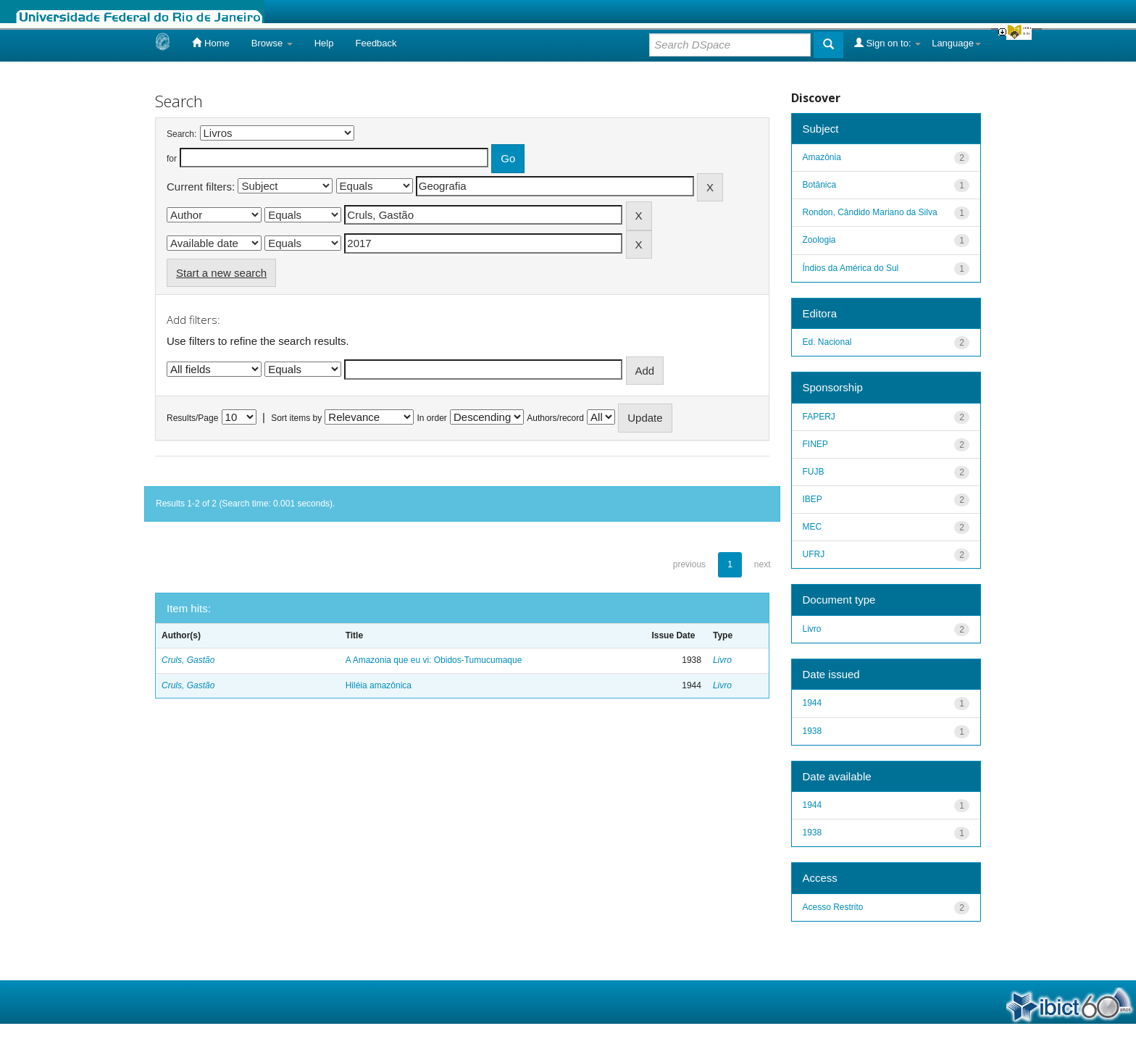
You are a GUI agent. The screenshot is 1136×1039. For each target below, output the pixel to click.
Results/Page (192, 418)
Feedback (375, 43)
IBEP (812, 499)
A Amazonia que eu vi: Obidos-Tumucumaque (434, 660)
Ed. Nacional (827, 342)
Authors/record (555, 418)
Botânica (820, 185)
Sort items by (296, 418)
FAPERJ (819, 417)
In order (432, 418)
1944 (812, 703)
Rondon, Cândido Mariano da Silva (870, 212)
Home (210, 43)
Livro (722, 660)
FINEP (815, 444)
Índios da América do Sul (851, 268)
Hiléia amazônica (379, 685)
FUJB (813, 472)
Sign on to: (887, 43)
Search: (181, 134)
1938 (812, 731)
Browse (272, 43)
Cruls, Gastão (188, 660)
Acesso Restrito (833, 907)
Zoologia (819, 240)
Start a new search (221, 273)
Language (956, 43)
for (172, 159)
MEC (812, 527)
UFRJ (814, 554)
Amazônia (822, 157)
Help (324, 43)
